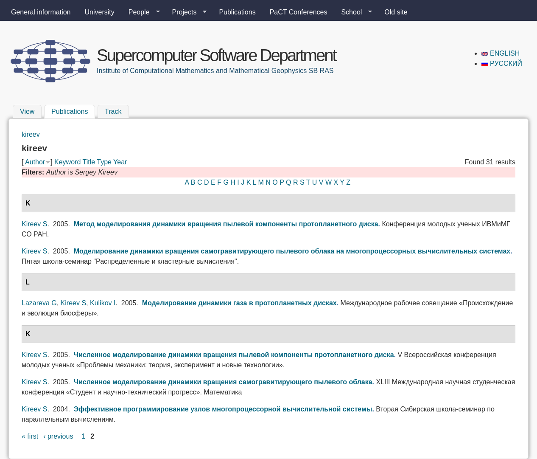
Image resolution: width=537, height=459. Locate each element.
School (353, 12)
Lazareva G (39, 303)
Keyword (67, 162)
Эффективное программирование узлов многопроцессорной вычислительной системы (223, 409)
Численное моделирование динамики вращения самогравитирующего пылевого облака (223, 382)
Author (35, 162)
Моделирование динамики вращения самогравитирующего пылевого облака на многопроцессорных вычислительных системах (292, 251)
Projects (186, 12)
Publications (237, 12)
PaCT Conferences (298, 12)
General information (41, 12)
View (27, 111)
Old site (395, 12)
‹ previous (58, 436)
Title (88, 162)
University (100, 12)
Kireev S (34, 224)
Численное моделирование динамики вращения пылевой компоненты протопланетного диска (234, 354)
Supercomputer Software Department (216, 55)
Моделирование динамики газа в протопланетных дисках (239, 303)
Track (113, 111)
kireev (31, 134)
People (141, 12)
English (500, 53)
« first (30, 436)
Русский (501, 63)
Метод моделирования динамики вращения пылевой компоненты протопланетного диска (226, 224)
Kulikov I (102, 303)
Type (104, 162)
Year (120, 162)
